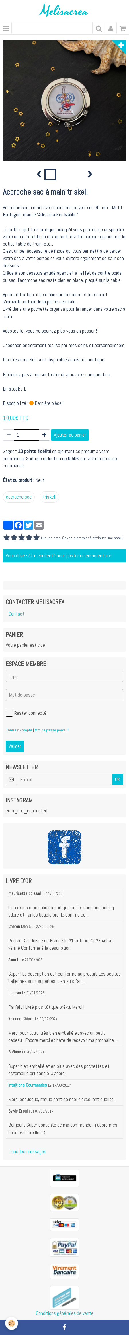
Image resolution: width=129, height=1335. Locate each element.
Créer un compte (19, 730)
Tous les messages (27, 1151)
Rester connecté (26, 713)
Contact (16, 614)
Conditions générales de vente (64, 1313)
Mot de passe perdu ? (52, 730)
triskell (49, 497)
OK (117, 779)
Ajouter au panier (70, 435)
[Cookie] (11, 1323)
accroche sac (19, 497)
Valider (15, 746)
